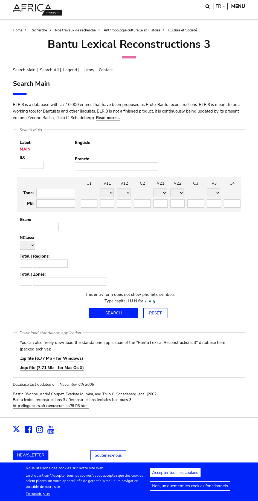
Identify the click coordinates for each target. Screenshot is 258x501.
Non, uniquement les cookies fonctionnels (190, 488)
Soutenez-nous (108, 455)
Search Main (24, 70)
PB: (30, 203)
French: (82, 159)
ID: (22, 157)
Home (17, 30)
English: (82, 142)
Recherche (38, 30)
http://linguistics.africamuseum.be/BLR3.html (51, 405)
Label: (25, 142)
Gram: (25, 219)
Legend (70, 70)
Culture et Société (182, 30)
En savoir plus (38, 496)
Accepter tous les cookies (175, 474)
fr (222, 6)
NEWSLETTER (30, 455)
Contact (106, 70)
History (88, 70)
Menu (238, 6)
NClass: (27, 237)
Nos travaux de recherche (75, 30)
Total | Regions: (35, 256)
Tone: (28, 193)
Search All (49, 70)
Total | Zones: (33, 274)
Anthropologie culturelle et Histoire (132, 30)
